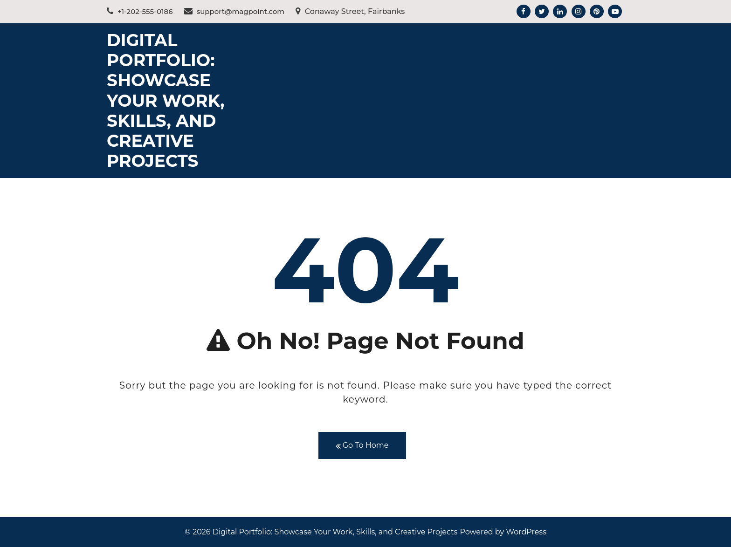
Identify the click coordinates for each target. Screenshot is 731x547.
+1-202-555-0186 (139, 11)
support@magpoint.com (234, 11)
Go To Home (362, 446)
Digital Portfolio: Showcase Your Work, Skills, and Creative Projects (166, 100)
